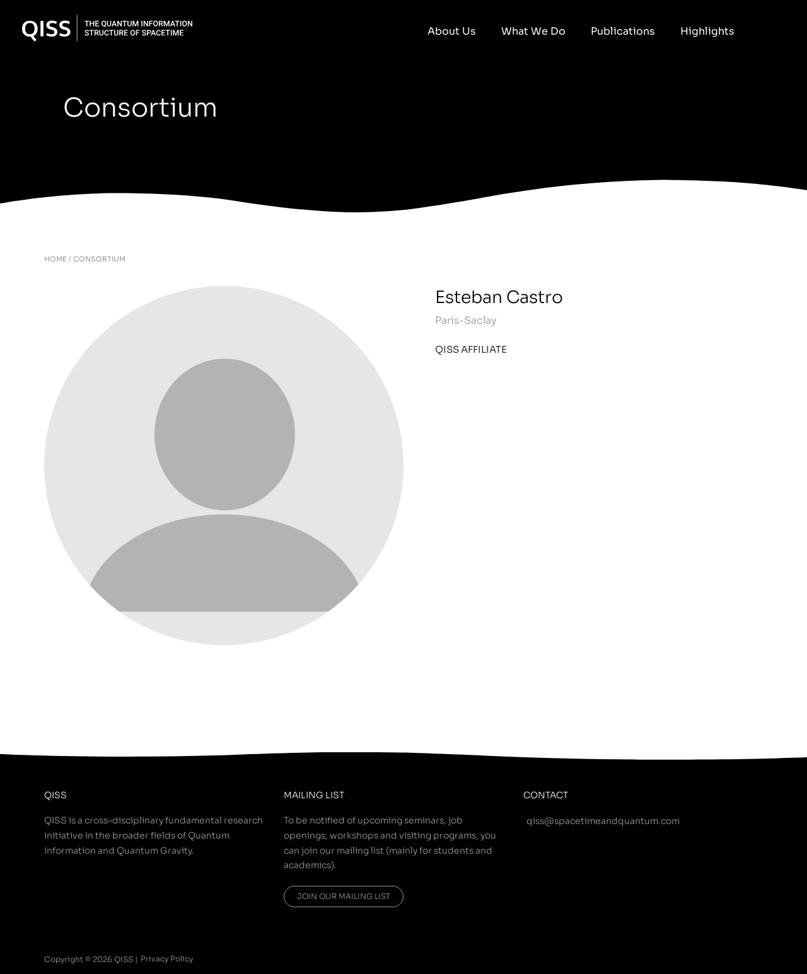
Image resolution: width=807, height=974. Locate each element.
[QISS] (107, 27)
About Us (496, 31)
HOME (55, 259)
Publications (642, 31)
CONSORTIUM (99, 259)
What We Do (565, 31)
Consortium (151, 106)
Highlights (714, 31)
